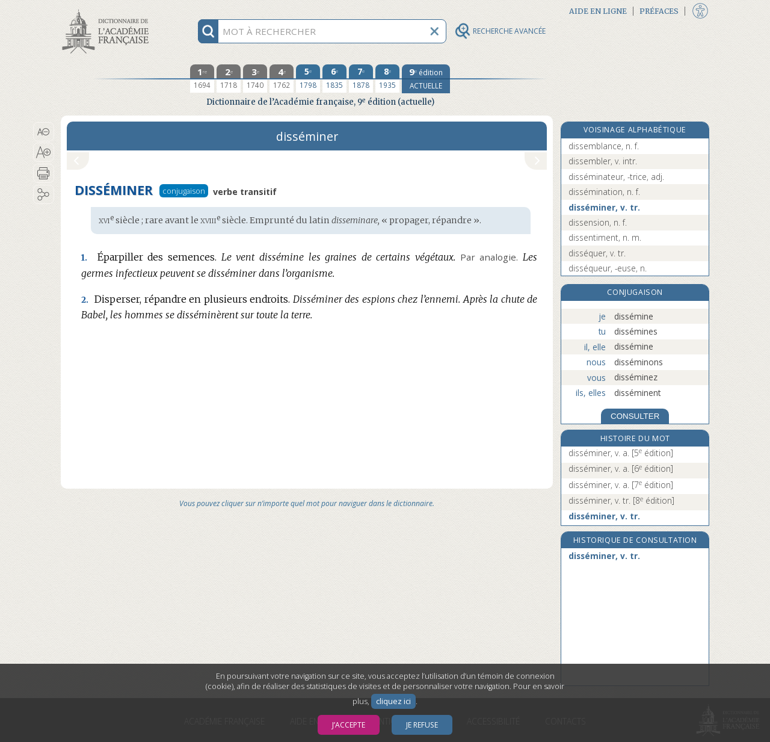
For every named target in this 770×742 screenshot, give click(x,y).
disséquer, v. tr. (597, 253)
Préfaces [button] (659, 11)
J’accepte (348, 725)
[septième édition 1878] (361, 78)
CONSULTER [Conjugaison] (635, 416)
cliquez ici (393, 701)
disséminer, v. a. (620, 453)
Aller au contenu (108, 10)
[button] (43, 131)
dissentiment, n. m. (604, 237)
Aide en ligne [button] (598, 11)
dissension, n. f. (597, 222)
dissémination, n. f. (604, 191)
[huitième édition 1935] (387, 78)
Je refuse (422, 725)
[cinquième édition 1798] (308, 78)
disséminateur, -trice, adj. (616, 176)
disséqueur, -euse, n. (607, 268)
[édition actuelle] (426, 78)
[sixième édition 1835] (334, 78)
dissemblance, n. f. (603, 146)
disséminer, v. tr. (604, 207)
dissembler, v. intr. (602, 161)
